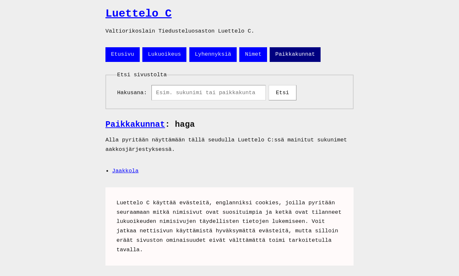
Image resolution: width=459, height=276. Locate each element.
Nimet (253, 54)
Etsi (282, 93)
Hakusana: (133, 93)
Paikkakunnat (295, 54)
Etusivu (122, 54)
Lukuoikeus (164, 54)
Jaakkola (125, 172)
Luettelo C (138, 13)
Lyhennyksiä (213, 54)
